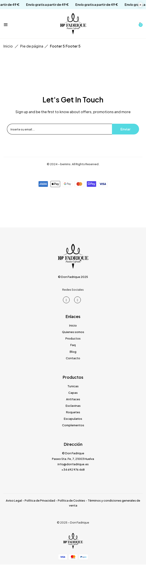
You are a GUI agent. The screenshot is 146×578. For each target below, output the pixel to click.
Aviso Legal (14, 500)
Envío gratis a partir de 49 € (37, 4)
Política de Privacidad (40, 500)
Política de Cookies (71, 500)
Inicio (8, 46)
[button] (140, 24)
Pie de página (31, 46)
